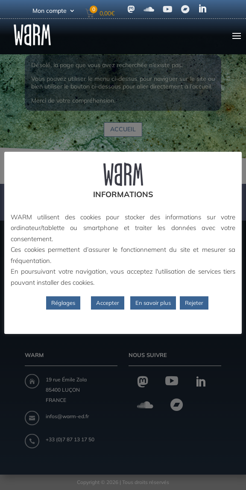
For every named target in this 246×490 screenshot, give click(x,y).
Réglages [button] (63, 302)
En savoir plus (153, 302)
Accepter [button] (107, 302)
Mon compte (49, 11)
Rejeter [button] (194, 302)
